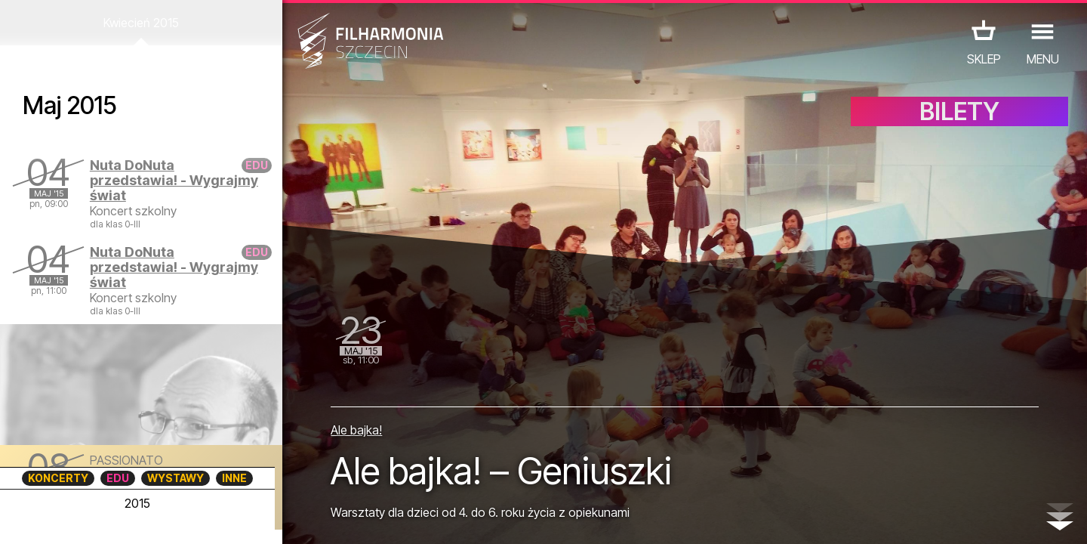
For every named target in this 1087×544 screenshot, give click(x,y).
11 (236, 518)
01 (17, 518)
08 (170, 518)
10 (214, 518)
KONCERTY (58, 477)
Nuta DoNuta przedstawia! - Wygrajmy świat (174, 180)
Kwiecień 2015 (141, 22)
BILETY (959, 111)
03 (61, 518)
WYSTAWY (175, 477)
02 (38, 518)
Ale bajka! (356, 429)
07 (148, 518)
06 (126, 518)
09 (192, 518)
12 (258, 518)
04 (82, 518)
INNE (234, 477)
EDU (117, 477)
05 (104, 518)
